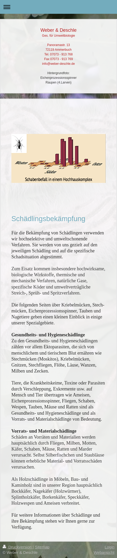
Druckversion (18, 547)
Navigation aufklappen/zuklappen (58, 6)
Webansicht (104, 552)
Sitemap (42, 547)
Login (109, 547)
